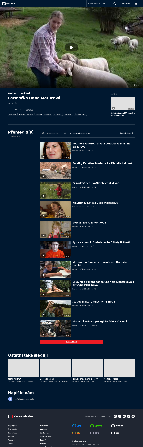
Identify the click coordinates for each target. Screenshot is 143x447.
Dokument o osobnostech (43, 114)
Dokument (12, 114)
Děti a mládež (68, 114)
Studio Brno (44, 433)
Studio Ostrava (46, 436)
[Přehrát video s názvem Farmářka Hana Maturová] (71, 47)
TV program (12, 426)
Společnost (57, 114)
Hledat (114, 4)
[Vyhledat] (65, 133)
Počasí (10, 443)
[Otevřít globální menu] (138, 3)
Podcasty (11, 440)
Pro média (44, 426)
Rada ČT (43, 440)
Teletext (11, 436)
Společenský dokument (26, 114)
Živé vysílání (12, 429)
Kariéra (43, 443)
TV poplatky (12, 433)
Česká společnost (80, 114)
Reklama (43, 429)
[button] (71, 47)
